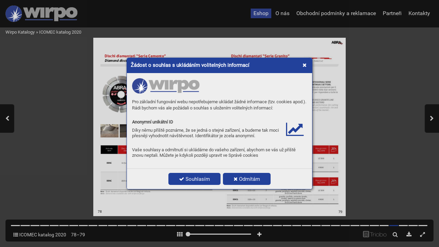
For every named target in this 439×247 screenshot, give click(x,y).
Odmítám (247, 179)
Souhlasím (194, 179)
